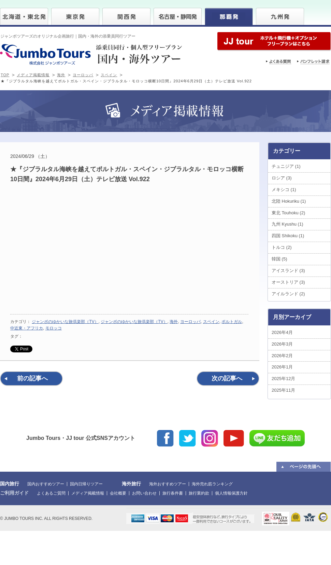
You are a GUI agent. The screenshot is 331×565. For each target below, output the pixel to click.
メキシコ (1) (284, 189)
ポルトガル (231, 321)
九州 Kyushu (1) (287, 224)
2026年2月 (282, 355)
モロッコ (53, 328)
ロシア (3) (282, 177)
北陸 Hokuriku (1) (289, 201)
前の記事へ (32, 378)
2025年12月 (283, 378)
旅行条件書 (172, 493)
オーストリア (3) (288, 282)
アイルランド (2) (288, 293)
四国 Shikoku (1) (288, 235)
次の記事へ (227, 378)
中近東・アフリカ (26, 328)
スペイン (109, 75)
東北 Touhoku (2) (288, 212)
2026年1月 (282, 366)
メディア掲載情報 (33, 75)
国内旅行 (9, 483)
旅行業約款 (199, 493)
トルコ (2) (282, 247)
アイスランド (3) (288, 270)
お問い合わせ (144, 493)
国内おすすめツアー (45, 484)
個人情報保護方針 (231, 493)
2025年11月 (283, 390)
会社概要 (118, 493)
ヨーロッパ (83, 75)
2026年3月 (282, 344)
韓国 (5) (279, 258)
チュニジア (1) (286, 166)
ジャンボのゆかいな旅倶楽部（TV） (65, 321)
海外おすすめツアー (167, 484)
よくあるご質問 (51, 493)
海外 (61, 75)
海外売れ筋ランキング (212, 484)
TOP (5, 75)
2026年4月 (282, 332)
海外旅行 (131, 483)
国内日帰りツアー (86, 484)
